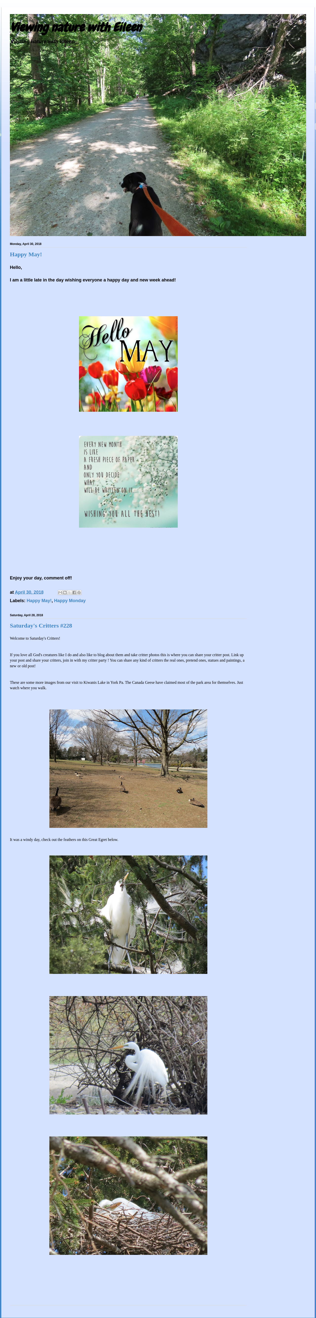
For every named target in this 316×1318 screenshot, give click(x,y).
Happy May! (26, 254)
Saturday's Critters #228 (41, 625)
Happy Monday (70, 600)
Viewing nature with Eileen (75, 27)
